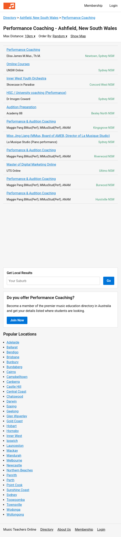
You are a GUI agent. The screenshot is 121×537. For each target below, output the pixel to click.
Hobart (12, 426)
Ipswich (12, 441)
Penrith (12, 475)
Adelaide (13, 342)
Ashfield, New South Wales (39, 18)
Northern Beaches (20, 470)
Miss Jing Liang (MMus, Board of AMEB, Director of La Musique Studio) (58, 136)
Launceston (15, 446)
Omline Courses (18, 64)
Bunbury (13, 362)
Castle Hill (14, 387)
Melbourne (14, 460)
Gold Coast (15, 421)
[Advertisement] (60, 235)
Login (114, 6)
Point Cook (14, 485)
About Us (64, 529)
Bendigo (12, 352)
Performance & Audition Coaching (31, 121)
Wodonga (13, 510)
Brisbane (13, 357)
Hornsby (13, 431)
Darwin (12, 401)
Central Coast (16, 392)
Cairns (11, 372)
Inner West (14, 436)
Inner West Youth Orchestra (26, 78)
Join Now (17, 320)
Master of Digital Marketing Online (31, 164)
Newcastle (14, 465)
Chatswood (15, 396)
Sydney (12, 495)
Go (109, 281)
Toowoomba (16, 500)
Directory (9, 18)
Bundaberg (14, 367)
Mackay (12, 451)
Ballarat (12, 347)
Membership (93, 6)
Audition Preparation (21, 107)
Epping (12, 406)
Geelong (13, 411)
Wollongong (15, 515)
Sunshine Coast (18, 490)
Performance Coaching (78, 18)
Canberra (13, 382)
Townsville (14, 505)
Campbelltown (17, 377)
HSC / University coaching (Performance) (36, 93)
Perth (10, 480)
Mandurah (14, 455)
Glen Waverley (17, 416)
